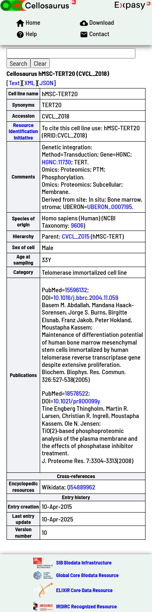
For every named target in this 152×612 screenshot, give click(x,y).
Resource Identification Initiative (23, 131)
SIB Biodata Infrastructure (83, 562)
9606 (77, 225)
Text (14, 82)
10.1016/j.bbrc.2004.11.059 (86, 297)
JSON (47, 82)
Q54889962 (81, 487)
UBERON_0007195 (109, 206)
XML (29, 82)
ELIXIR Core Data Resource (84, 590)
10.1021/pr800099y (77, 401)
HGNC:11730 (56, 162)
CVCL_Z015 (76, 236)
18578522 (76, 393)
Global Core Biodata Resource (87, 575)
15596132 (76, 289)
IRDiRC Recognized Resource (86, 606)
